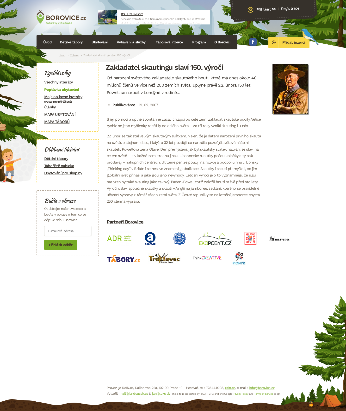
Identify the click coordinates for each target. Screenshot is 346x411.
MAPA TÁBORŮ (56, 121)
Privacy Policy (240, 393)
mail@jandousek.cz (133, 393)
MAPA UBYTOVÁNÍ (59, 114)
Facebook (253, 42)
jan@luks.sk (161, 393)
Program (199, 42)
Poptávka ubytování (61, 89)
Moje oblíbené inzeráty (67, 98)
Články (74, 55)
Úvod (47, 42)
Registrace (290, 8)
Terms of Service (263, 393)
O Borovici (222, 42)
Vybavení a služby (131, 42)
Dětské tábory (71, 42)
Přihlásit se (266, 9)
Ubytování (99, 42)
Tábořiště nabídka (59, 166)
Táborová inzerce (169, 42)
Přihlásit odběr (60, 245)
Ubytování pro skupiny (63, 173)
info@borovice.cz (261, 388)
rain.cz (230, 388)
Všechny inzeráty (58, 82)
